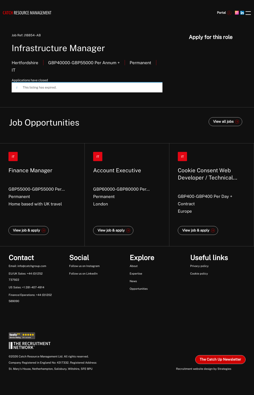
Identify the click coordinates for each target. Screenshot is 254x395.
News (133, 281)
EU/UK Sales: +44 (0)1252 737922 (26, 276)
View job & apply (26, 230)
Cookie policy (199, 273)
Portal (221, 12)
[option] (42, 194)
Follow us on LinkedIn (83, 273)
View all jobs (223, 121)
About (134, 266)
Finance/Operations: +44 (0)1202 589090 (30, 298)
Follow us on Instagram (84, 266)
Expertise (136, 273)
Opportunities (139, 288)
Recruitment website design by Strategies (203, 368)
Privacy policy (199, 266)
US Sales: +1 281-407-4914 (26, 287)
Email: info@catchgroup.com (27, 266)
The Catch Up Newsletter (220, 359)
